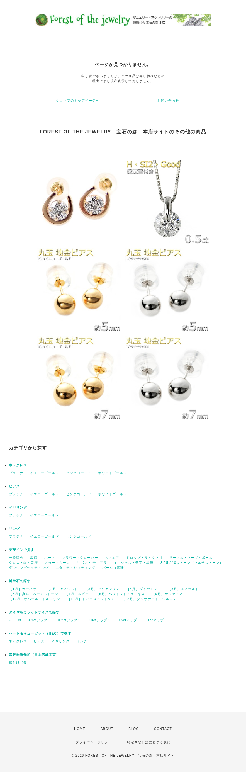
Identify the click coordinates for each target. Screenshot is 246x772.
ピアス (14, 486)
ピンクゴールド (78, 473)
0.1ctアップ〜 (39, 620)
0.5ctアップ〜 (129, 620)
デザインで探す (21, 550)
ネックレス (18, 465)
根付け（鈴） (20, 662)
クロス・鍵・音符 (23, 563)
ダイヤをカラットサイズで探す (34, 612)
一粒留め (16, 558)
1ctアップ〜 (157, 620)
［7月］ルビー (77, 594)
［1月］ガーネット (24, 589)
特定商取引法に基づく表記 (149, 742)
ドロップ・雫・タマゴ (144, 558)
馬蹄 (33, 558)
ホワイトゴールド (112, 473)
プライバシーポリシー (93, 742)
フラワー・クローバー (80, 558)
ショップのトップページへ (77, 101)
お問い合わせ (168, 101)
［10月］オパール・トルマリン (34, 599)
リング (14, 529)
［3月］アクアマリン (102, 589)
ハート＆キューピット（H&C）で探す (40, 633)
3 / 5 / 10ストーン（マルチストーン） (191, 563)
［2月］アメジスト (62, 589)
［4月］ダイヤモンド (143, 589)
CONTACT (163, 729)
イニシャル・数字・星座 (134, 563)
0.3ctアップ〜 (99, 620)
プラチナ (16, 473)
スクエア (112, 558)
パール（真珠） (115, 568)
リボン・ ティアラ (92, 563)
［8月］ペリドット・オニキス (120, 594)
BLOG (133, 729)
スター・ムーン (57, 563)
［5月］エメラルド (183, 589)
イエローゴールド (44, 473)
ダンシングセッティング (29, 568)
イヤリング (18, 507)
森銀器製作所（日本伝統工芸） (34, 655)
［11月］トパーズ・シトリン (91, 599)
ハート (49, 558)
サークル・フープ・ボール (191, 558)
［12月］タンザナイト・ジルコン (148, 599)
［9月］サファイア (167, 594)
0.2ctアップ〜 (69, 620)
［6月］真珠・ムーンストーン (33, 594)
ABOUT (106, 729)
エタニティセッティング (75, 568)
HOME (79, 729)
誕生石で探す (20, 581)
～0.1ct (15, 620)
